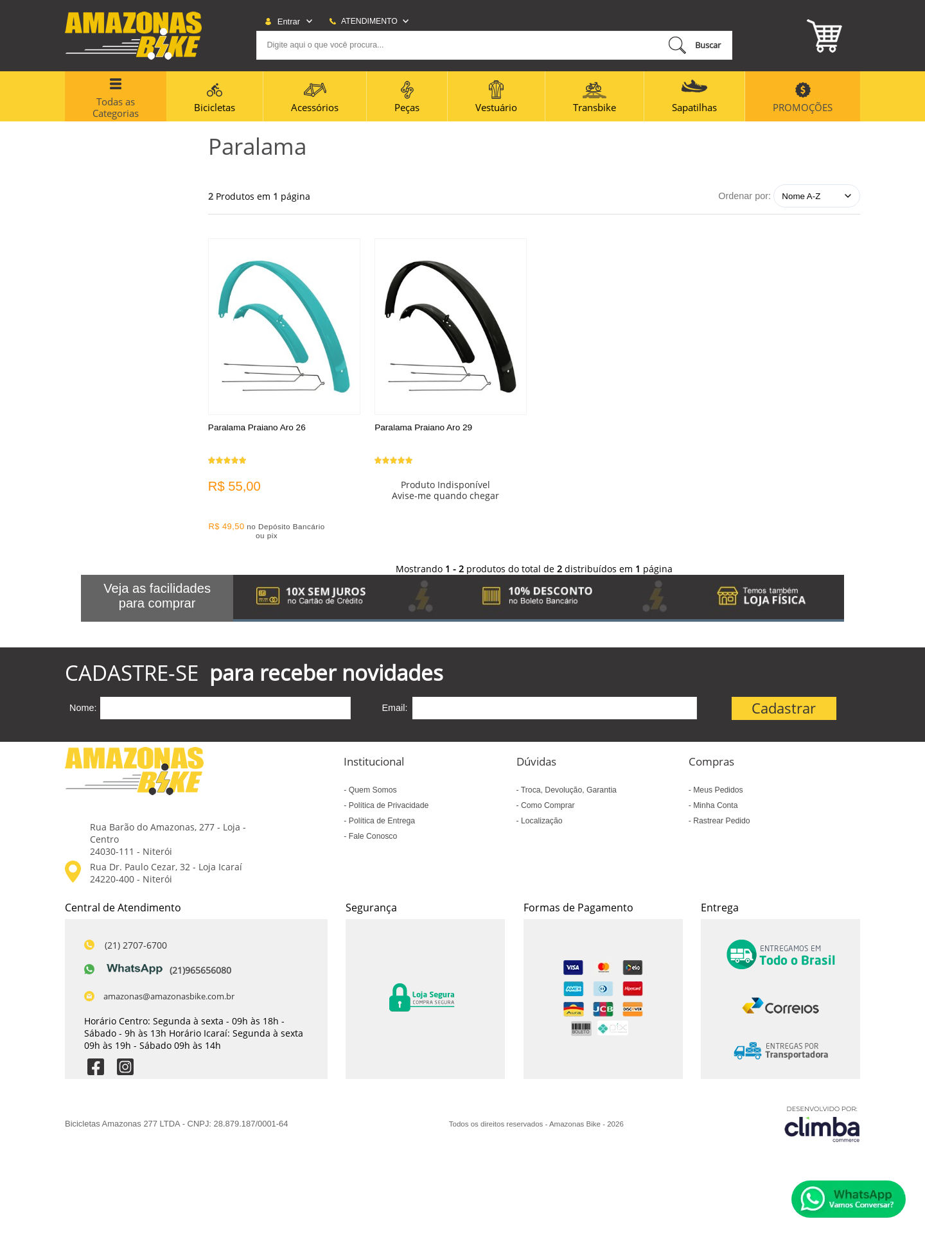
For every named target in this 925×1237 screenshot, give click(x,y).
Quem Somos (371, 793)
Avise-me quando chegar (448, 503)
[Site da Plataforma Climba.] (822, 1128)
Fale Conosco (371, 840)
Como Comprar (547, 809)
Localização (541, 824)
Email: (394, 711)
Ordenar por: (744, 196)
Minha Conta (714, 809)
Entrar (289, 21)
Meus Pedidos (717, 793)
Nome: (82, 711)
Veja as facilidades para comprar (157, 599)
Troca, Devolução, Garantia (568, 793)
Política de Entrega (380, 824)
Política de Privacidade (387, 809)
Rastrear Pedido (720, 824)
